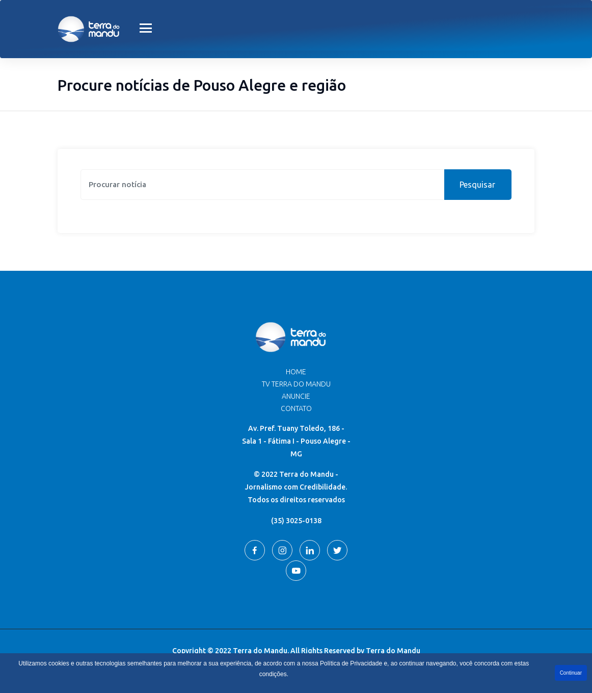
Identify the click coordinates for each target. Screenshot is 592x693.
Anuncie (296, 396)
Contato (296, 408)
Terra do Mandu (393, 651)
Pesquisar (477, 184)
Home (296, 372)
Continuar (571, 673)
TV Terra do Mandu (296, 384)
